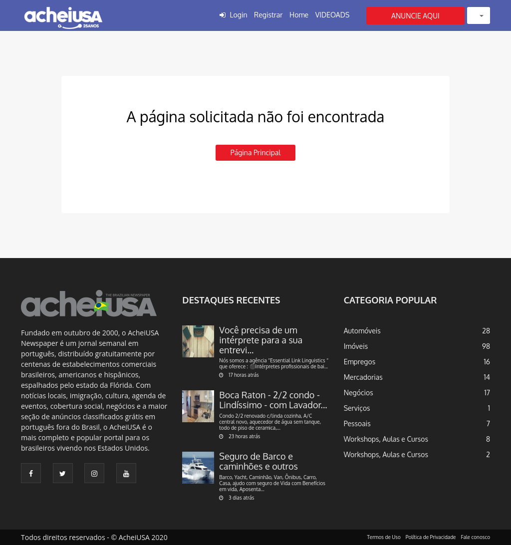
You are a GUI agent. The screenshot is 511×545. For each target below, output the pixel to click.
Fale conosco (476, 537)
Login (239, 14)
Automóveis (362, 330)
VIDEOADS (332, 14)
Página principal (255, 152)
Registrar (268, 14)
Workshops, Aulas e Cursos (386, 439)
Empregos (360, 361)
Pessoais (357, 423)
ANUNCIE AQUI (415, 15)
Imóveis (356, 346)
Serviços (357, 408)
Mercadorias (363, 377)
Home (298, 14)
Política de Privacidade (431, 537)
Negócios (358, 392)
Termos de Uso (384, 537)
